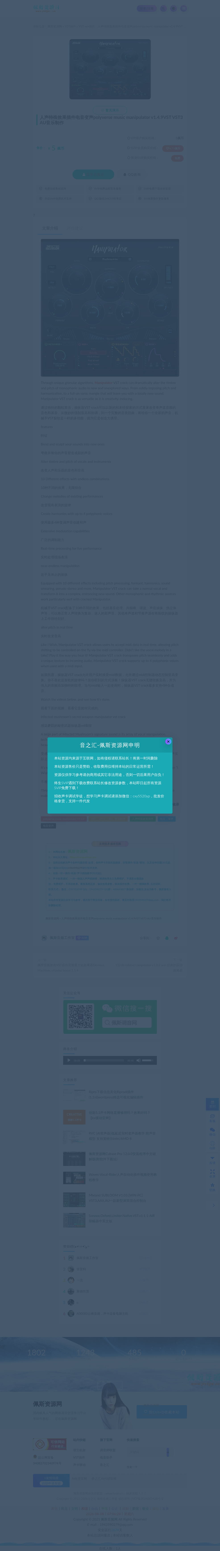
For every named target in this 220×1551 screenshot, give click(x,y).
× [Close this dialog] (168, 741)
